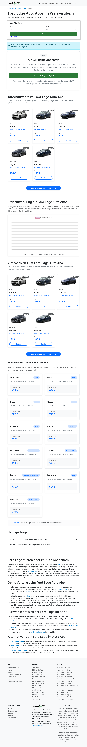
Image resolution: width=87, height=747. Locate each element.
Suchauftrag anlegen (44, 75)
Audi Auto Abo (37, 668)
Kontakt (10, 672)
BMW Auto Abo (37, 670)
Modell (47, 27)
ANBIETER (59, 3)
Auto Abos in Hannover (65, 690)
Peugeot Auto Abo (38, 692)
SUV (59, 564)
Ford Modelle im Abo (37, 632)
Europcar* (11, 713)
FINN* (10, 709)
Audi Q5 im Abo (17, 646)
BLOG (75, 3)
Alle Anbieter (12, 718)
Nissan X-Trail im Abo (19, 650)
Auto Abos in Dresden (64, 681)
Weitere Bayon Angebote (17, 167)
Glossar (10, 670)
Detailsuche (13, 37)
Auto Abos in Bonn (63, 674)
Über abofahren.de (14, 674)
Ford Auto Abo (37, 674)
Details (18, 140)
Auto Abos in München (65, 697)
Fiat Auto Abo (37, 672)
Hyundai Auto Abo (38, 677)
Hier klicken (14, 523)
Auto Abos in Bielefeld (65, 670)
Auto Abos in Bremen (64, 677)
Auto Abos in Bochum (64, 672)
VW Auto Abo (36, 699)
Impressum (12, 679)
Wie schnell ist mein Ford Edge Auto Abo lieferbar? (29, 539)
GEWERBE (68, 3)
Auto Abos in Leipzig (64, 695)
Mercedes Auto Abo (39, 683)
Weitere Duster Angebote (66, 129)
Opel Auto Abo (37, 690)
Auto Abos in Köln (63, 692)
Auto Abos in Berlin (64, 668)
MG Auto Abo (37, 686)
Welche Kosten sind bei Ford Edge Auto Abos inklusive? (31, 545)
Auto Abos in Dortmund (65, 679)
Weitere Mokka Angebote (42, 167)
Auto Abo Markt (13, 668)
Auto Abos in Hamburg (65, 688)
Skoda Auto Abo (37, 697)
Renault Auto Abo (38, 695)
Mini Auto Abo (37, 688)
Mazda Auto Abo (38, 681)
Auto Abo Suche (37, 726)
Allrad (28, 596)
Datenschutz (12, 677)
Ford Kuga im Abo (17, 641)
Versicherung (33, 571)
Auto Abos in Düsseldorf (65, 683)
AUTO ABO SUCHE (48, 3)
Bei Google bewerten (15, 681)
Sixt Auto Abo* (13, 711)
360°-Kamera (62, 589)
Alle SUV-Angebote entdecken (43, 188)
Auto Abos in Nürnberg (65, 699)
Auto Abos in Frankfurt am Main (68, 686)
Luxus (28, 591)
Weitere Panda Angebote (17, 129)
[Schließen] (77, 44)
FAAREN (10, 715)
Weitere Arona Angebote (41, 129)
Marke (12, 27)
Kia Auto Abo (36, 679)
